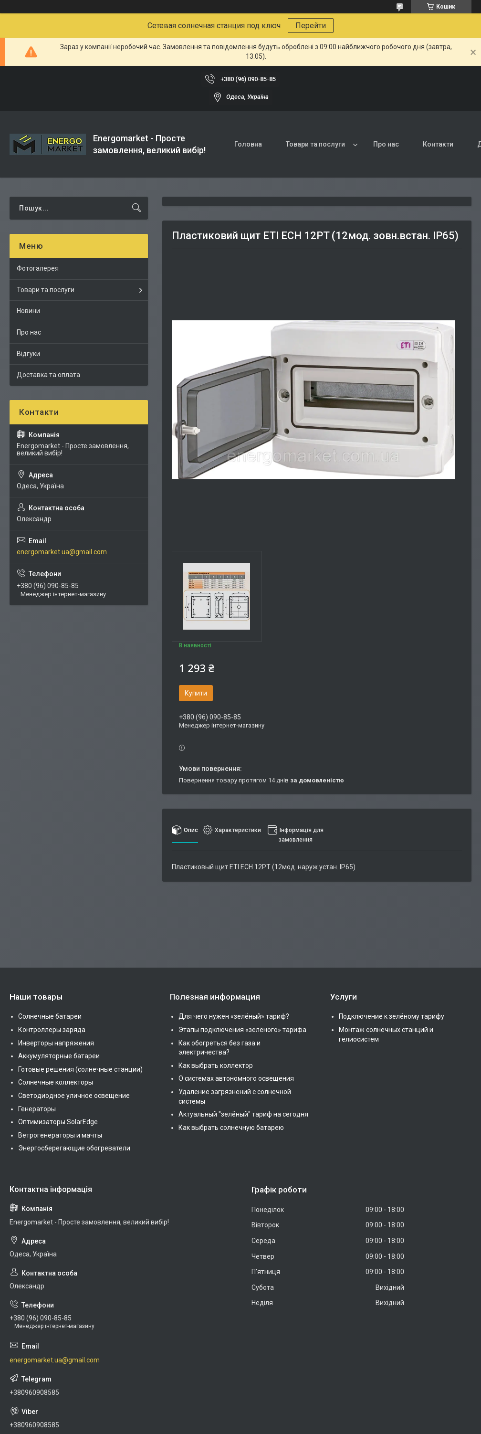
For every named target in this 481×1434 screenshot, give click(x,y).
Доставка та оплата (48, 375)
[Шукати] (136, 208)
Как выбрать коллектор (215, 1065)
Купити (196, 693)
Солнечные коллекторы (55, 1082)
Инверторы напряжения (56, 1043)
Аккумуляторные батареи (59, 1056)
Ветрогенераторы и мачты (60, 1135)
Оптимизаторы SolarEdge (58, 1122)
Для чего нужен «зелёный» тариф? (233, 1016)
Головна (248, 144)
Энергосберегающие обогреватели (74, 1148)
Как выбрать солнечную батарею (231, 1127)
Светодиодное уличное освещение (74, 1095)
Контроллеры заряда (51, 1029)
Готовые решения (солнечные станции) (80, 1069)
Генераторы (37, 1109)
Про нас (386, 144)
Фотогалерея (38, 268)
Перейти (310, 25)
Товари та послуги (315, 144)
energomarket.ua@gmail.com (62, 552)
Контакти (438, 144)
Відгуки (28, 354)
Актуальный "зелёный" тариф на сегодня (243, 1114)
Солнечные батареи (50, 1016)
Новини (28, 311)
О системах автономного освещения (236, 1078)
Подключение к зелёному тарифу (391, 1016)
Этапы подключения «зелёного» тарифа (242, 1029)
